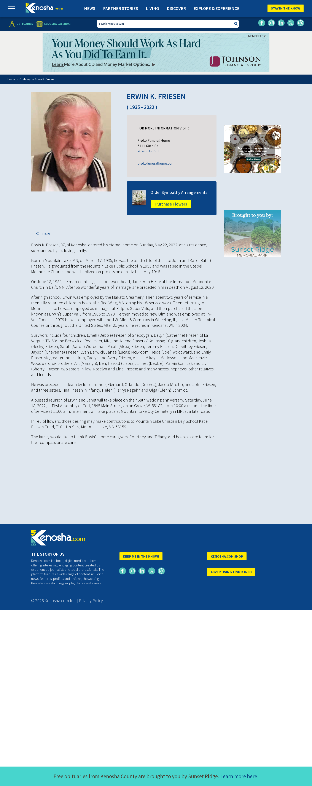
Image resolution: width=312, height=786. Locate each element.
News (89, 8)
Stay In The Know (285, 8)
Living (152, 8)
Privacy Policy (91, 600)
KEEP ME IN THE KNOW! (141, 556)
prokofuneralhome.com (155, 163)
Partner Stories (120, 8)
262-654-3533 (148, 151)
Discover (176, 8)
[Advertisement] (123, 479)
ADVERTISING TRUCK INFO (231, 572)
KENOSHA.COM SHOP (227, 556)
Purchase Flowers (171, 204)
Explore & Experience (216, 8)
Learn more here (238, 776)
